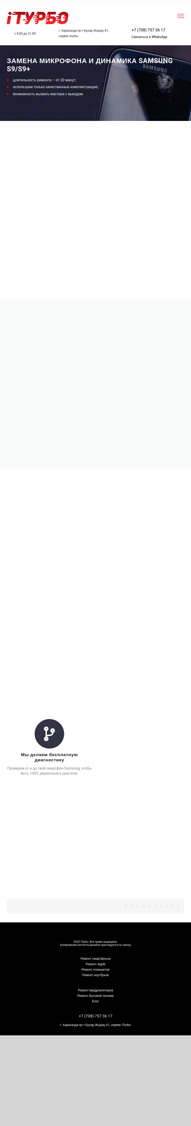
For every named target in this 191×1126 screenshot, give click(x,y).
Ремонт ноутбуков (95, 970)
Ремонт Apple (95, 959)
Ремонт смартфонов (96, 953)
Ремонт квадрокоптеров (95, 985)
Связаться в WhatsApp (149, 37)
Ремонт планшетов (95, 964)
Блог (95, 996)
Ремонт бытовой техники (95, 990)
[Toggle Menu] (180, 16)
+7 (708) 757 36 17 (148, 30)
